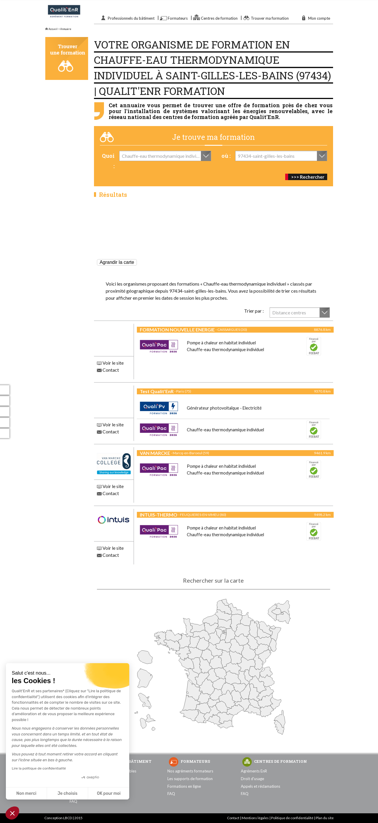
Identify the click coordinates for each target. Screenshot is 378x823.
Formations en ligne (184, 786)
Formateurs (178, 18)
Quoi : (108, 161)
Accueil (51, 29)
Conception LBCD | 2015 (63, 818)
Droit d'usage (252, 778)
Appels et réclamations (260, 786)
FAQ (73, 801)
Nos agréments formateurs (190, 771)
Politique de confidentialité (292, 818)
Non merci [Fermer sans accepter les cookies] (26, 793)
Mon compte (319, 18)
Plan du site (325, 818)
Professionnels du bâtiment (131, 18)
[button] (12, 813)
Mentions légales (255, 818)
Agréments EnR (254, 771)
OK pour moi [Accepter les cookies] (109, 793)
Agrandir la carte (117, 262)
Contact (108, 370)
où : (226, 155)
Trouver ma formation (270, 18)
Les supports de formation (190, 778)
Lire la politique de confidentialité (39, 768)
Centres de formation (219, 18)
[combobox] (165, 156)
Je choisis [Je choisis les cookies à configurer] (68, 793)
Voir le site (110, 363)
